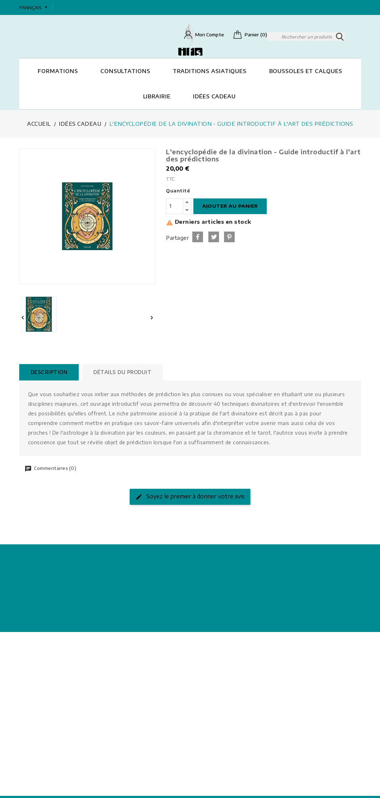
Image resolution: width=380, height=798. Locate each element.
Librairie (157, 96)
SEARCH (340, 36)
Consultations (125, 70)
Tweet (213, 236)
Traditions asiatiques (209, 70)
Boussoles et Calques (305, 70)
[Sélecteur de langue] (34, 7)
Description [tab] (50, 371)
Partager (197, 236)
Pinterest (229, 236)
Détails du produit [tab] (126, 371)
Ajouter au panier (230, 205)
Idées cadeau (214, 96)
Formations (58, 70)
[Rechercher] (306, 36)
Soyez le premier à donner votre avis (190, 496)
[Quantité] (174, 205)
